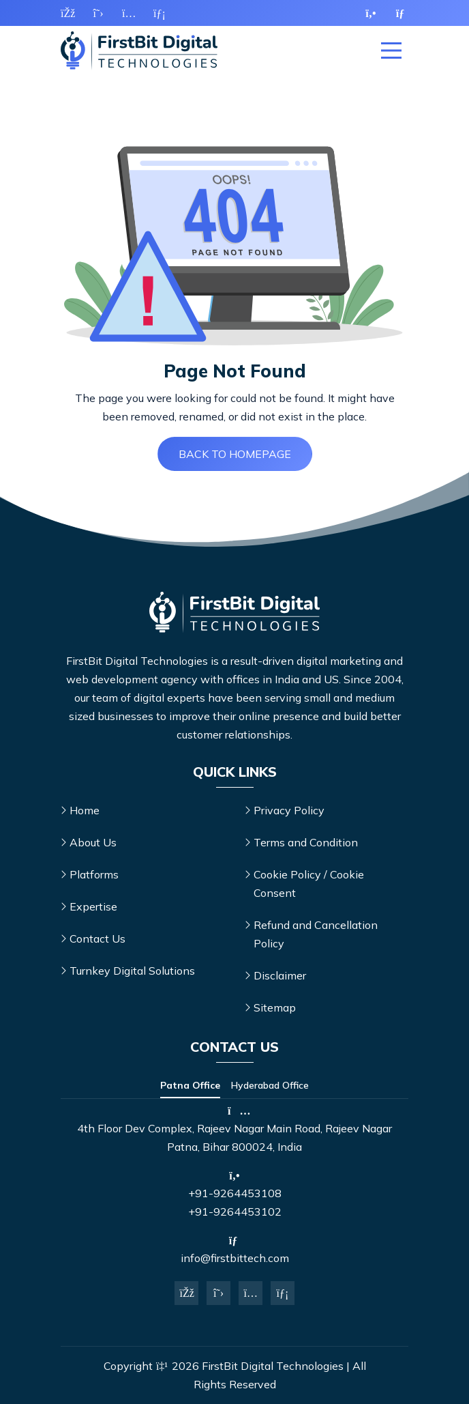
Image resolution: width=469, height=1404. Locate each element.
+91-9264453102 (235, 1211)
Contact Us (97, 938)
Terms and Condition (306, 842)
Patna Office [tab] (190, 1085)
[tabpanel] (234, 1130)
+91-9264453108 (235, 1193)
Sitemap (275, 1007)
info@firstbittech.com (235, 1258)
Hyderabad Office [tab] (270, 1085)
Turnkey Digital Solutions (132, 970)
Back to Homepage (235, 454)
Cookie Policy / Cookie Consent (309, 884)
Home (85, 810)
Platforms (94, 874)
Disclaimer (280, 975)
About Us (93, 842)
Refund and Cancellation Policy (316, 934)
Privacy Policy (289, 810)
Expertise (93, 906)
